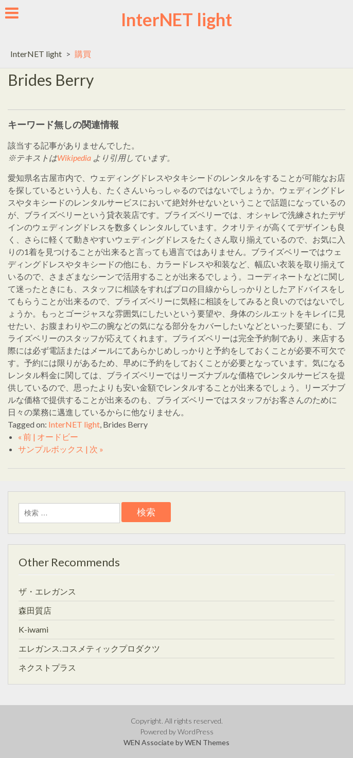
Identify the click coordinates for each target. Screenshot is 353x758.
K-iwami (33, 629)
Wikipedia (74, 157)
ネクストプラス (47, 667)
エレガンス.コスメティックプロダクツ (89, 648)
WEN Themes (207, 742)
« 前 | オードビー (48, 436)
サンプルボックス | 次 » (60, 449)
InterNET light (176, 19)
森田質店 (35, 610)
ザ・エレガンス (47, 591)
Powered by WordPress (177, 731)
